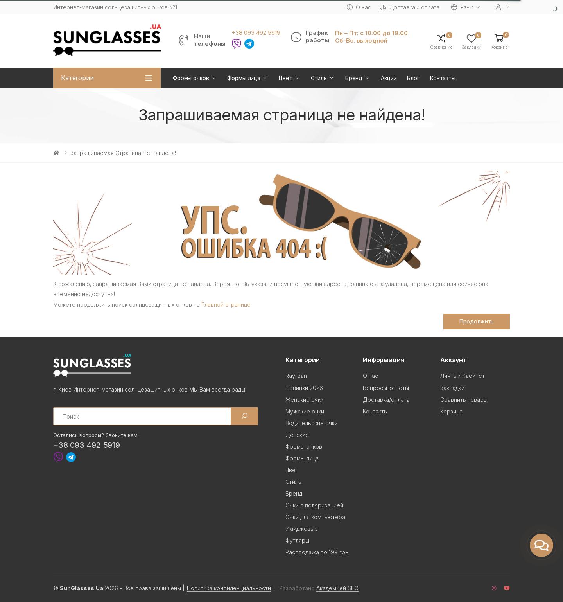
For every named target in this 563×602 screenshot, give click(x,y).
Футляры (297, 540)
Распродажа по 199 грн (316, 552)
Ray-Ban (296, 375)
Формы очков (191, 78)
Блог (413, 78)
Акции (388, 78)
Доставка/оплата (386, 399)
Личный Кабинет (462, 375)
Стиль (319, 78)
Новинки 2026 (304, 388)
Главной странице (226, 304)
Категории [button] (77, 78)
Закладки (452, 388)
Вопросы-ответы (386, 388)
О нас (359, 7)
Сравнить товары (464, 399)
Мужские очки (304, 411)
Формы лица (243, 78)
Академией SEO (337, 588)
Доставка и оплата (409, 7)
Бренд (353, 78)
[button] (499, 40)
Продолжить (476, 321)
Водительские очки (311, 423)
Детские (297, 434)
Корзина (451, 411)
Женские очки (304, 399)
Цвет (285, 78)
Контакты (442, 78)
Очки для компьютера (315, 517)
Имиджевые (301, 528)
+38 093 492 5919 (255, 32)
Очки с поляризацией (314, 505)
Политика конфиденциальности (229, 588)
